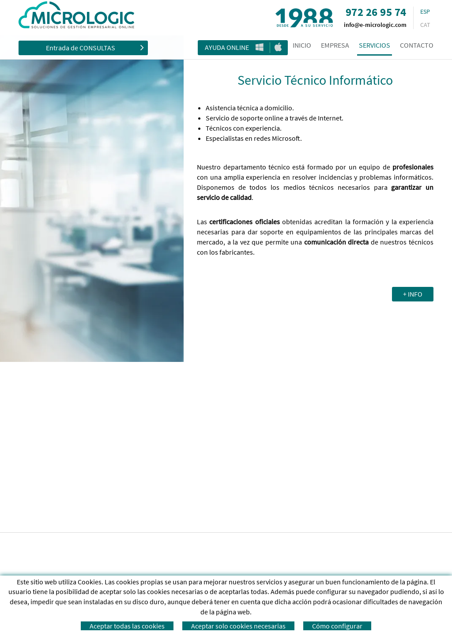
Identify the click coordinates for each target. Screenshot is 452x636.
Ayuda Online (227, 47)
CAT (425, 25)
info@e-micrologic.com (375, 25)
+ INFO (412, 294)
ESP (425, 11)
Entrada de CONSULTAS (95, 47)
